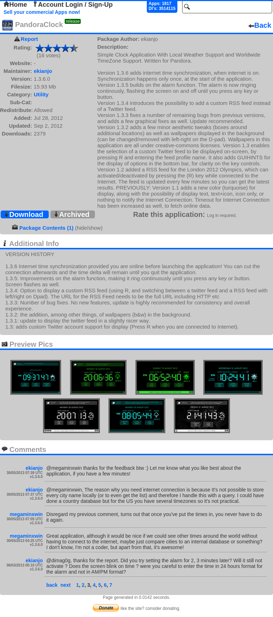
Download (23, 214)
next (65, 585)
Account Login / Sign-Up (72, 4)
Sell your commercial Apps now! (42, 12)
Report (29, 39)
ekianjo (43, 71)
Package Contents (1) (46, 228)
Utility (41, 94)
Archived (71, 214)
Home (15, 4)
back (52, 585)
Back (259, 25)
